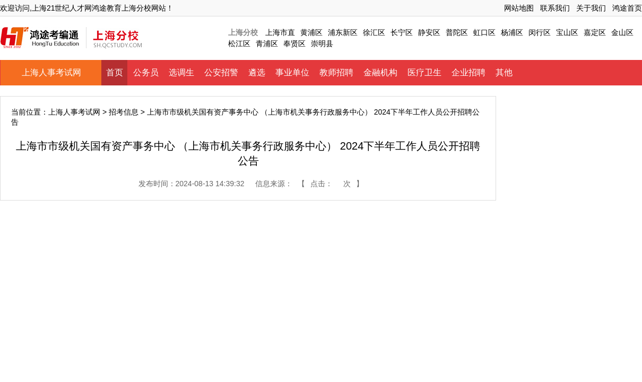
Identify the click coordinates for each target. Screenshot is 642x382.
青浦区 (267, 43)
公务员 (146, 72)
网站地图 (519, 8)
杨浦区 (512, 32)
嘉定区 (595, 32)
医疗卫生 (424, 72)
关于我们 (591, 8)
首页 (114, 72)
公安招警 (221, 72)
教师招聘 (336, 72)
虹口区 (484, 32)
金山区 (622, 32)
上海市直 (280, 32)
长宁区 (402, 32)
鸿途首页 (627, 8)
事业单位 (292, 72)
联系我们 (555, 8)
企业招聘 (468, 72)
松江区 (239, 43)
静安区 (429, 32)
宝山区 (567, 32)
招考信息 (123, 112)
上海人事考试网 (51, 72)
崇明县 (322, 43)
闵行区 (539, 32)
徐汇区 (374, 32)
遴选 (256, 72)
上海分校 (243, 32)
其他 (504, 72)
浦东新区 (343, 32)
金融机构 (380, 72)
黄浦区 (311, 32)
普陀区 (457, 32)
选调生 (181, 72)
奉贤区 (294, 43)
